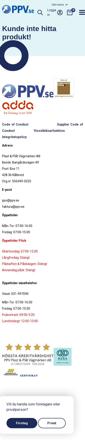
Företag (22, 423)
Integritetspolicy (14, 137)
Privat (51, 423)
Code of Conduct (15, 124)
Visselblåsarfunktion (49, 130)
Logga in (55, 12)
